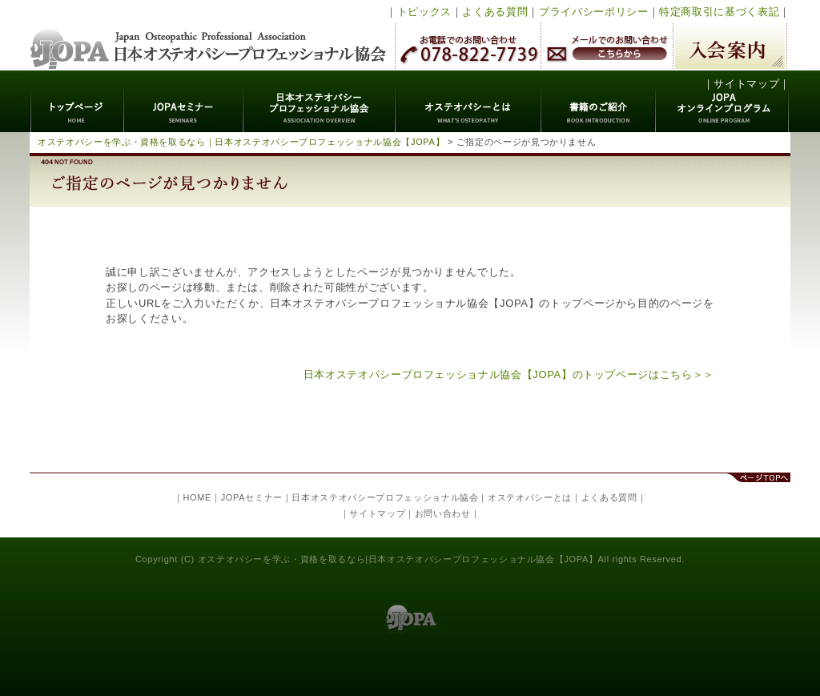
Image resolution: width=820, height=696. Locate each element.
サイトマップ (746, 84)
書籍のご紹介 (598, 101)
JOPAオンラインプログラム (723, 101)
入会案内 (729, 46)
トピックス (424, 12)
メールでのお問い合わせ (607, 46)
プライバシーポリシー (594, 12)
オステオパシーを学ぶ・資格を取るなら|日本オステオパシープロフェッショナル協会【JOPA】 (398, 559)
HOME (197, 497)
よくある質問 (495, 12)
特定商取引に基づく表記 (719, 12)
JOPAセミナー (183, 101)
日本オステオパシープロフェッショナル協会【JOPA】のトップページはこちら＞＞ (508, 374)
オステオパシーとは (468, 101)
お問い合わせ (443, 513)
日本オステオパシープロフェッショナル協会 (209, 35)
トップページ (77, 101)
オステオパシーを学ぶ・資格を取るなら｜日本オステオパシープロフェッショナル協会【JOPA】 (241, 142)
